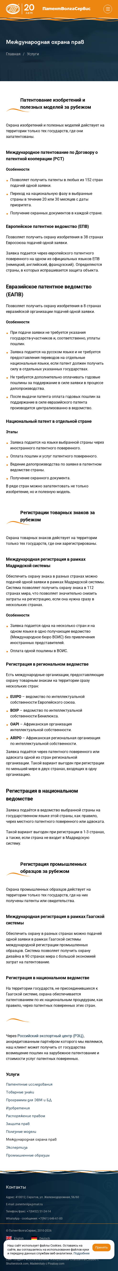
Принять (101, 1247)
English (15, 1238)
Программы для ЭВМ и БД (29, 1100)
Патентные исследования (29, 1084)
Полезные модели (21, 1132)
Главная (13, 54)
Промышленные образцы (27, 1155)
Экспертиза (16, 1147)
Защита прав (18, 1124)
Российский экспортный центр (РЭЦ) (50, 1036)
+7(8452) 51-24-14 (39, 1211)
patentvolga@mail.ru (29, 1204)
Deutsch (40, 1238)
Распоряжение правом (25, 1116)
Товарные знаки (20, 1092)
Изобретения (18, 1108)
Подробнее (82, 1253)
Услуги (33, 54)
